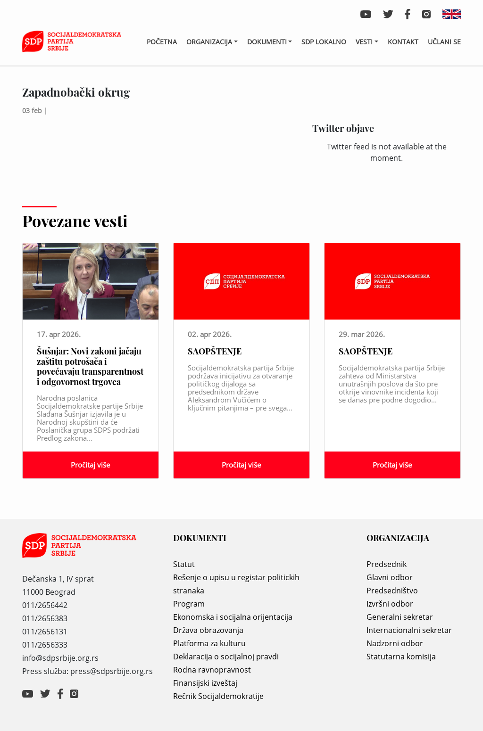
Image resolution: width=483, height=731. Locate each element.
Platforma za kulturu (209, 643)
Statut (184, 564)
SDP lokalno (323, 41)
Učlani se (444, 41)
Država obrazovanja (208, 630)
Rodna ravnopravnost (212, 670)
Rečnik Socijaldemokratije (218, 696)
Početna (162, 41)
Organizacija (209, 41)
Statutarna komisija (401, 656)
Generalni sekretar (399, 617)
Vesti (364, 41)
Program (189, 604)
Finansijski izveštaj (205, 683)
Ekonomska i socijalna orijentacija (232, 617)
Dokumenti (267, 41)
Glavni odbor (389, 577)
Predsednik (386, 564)
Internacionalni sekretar (409, 630)
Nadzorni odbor (394, 643)
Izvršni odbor (389, 604)
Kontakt (403, 41)
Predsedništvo (392, 590)
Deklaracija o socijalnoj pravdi (226, 656)
